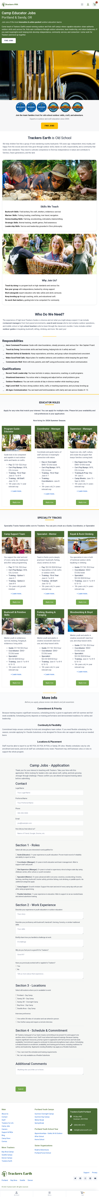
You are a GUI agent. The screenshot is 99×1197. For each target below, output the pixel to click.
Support (86, 1172)
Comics (4, 1141)
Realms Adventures (42, 1150)
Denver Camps (7, 1158)
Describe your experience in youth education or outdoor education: (39, 910)
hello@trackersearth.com (83, 1130)
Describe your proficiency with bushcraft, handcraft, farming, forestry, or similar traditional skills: (48, 923)
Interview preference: (23, 1014)
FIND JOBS (49, 126)
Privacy (94, 1172)
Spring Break (39, 1123)
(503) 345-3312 (79, 1125)
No (17, 969)
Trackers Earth (7, 1161)
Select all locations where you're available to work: (33, 990)
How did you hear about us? (25, 829)
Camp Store (6, 1138)
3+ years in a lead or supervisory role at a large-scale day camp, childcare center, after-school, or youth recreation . (49, 871)
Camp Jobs (6, 1126)
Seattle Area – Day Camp (25, 1008)
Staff (4, 1120)
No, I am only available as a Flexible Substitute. (33, 1055)
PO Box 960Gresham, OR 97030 (80, 1118)
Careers (4, 1129)
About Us (5, 1114)
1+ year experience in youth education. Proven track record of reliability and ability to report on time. (48, 856)
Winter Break (39, 1120)
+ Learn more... (16, 491)
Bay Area (14, 1180)
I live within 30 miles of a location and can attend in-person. (37, 1019)
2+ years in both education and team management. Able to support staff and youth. (47, 863)
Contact (4, 1117)
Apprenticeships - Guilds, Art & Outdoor (48, 1133)
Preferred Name (21, 798)
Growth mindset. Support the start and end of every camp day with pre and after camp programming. (49, 888)
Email (18, 819)
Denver (30, 1180)
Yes (18, 966)
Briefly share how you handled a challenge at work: (33, 937)
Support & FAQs (7, 1132)
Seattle (22, 1180)
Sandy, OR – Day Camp (25, 999)
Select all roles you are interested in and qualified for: (34, 850)
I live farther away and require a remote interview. (34, 1022)
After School (39, 1136)
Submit (20, 1089)
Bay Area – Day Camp (24, 1005)
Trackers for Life (7, 1123)
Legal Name (20, 788)
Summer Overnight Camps (44, 1114)
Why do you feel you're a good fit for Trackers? (32, 950)
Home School (39, 1139)
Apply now (16, 502)
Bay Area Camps (8, 1152)
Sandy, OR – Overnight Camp (27, 1002)
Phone (18, 808)
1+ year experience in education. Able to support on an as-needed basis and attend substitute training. (49, 895)
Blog (3, 1135)
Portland (5, 1180)
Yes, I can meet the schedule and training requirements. (36, 1052)
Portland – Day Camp (24, 995)
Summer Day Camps (42, 1117)
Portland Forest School (43, 1153)
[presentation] (33, 1081)
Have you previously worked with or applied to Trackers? (35, 963)
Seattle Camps (7, 1155)
